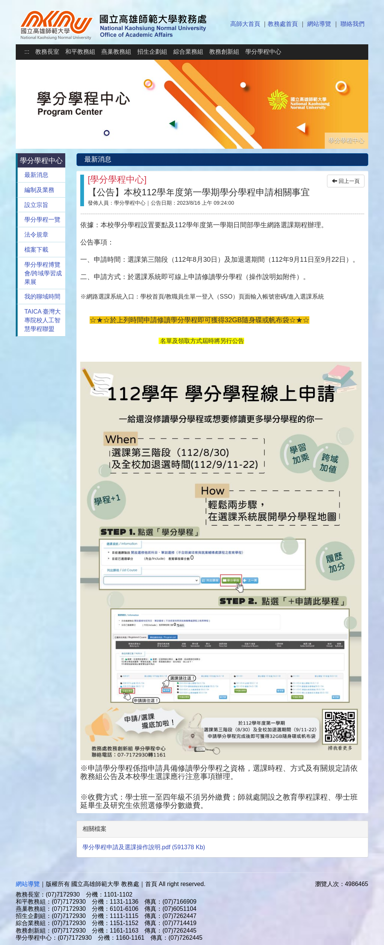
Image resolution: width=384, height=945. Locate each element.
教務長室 (47, 51)
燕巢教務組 (116, 51)
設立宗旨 (36, 205)
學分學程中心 (263, 51)
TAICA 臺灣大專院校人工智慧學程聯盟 (42, 320)
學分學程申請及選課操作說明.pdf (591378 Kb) (143, 847)
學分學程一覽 (42, 219)
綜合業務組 (188, 51)
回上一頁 (346, 181)
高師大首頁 (245, 24)
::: (26, 51)
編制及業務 (39, 190)
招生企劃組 (152, 51)
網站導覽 (319, 24)
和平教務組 (80, 51)
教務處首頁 (283, 24)
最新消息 (36, 175)
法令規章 (36, 234)
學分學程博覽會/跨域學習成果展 (43, 273)
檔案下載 (36, 249)
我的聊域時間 (42, 296)
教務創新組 (224, 51)
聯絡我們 (352, 24)
